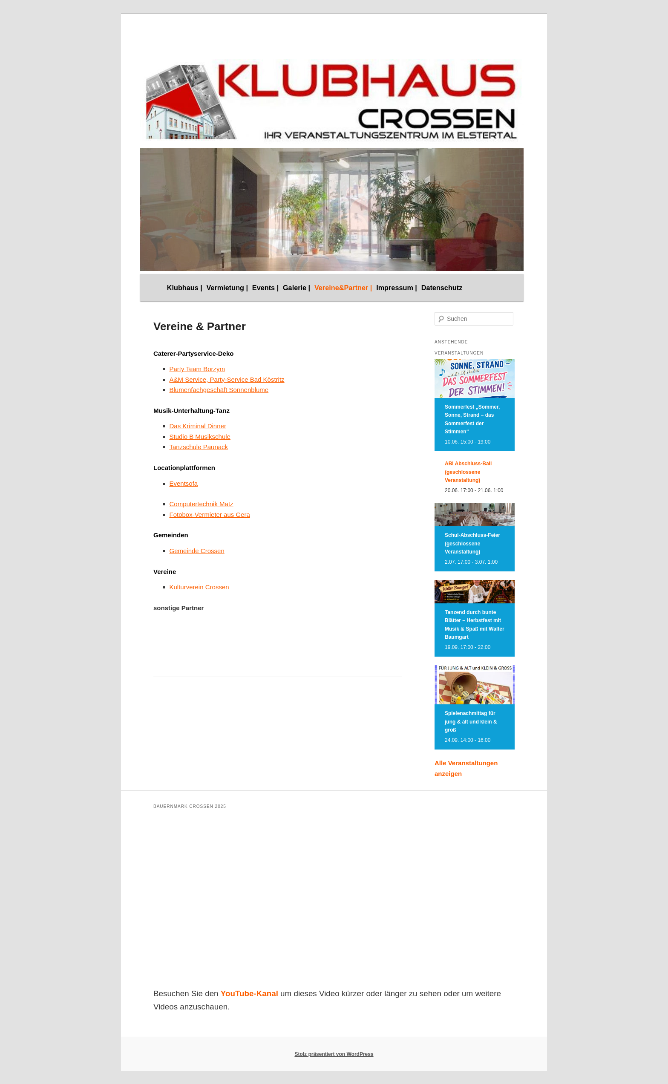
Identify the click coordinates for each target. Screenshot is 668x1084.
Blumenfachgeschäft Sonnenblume (219, 389)
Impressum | (396, 287)
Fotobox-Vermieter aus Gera (210, 514)
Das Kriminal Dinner (198, 426)
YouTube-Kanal (249, 993)
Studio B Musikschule (200, 436)
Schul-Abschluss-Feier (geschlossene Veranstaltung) (472, 543)
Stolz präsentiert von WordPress (333, 1054)
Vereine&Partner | (343, 287)
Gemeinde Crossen (197, 550)
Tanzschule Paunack (199, 446)
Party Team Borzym (197, 368)
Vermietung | (227, 287)
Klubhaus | (184, 287)
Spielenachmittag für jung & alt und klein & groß (471, 721)
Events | (265, 287)
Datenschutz (442, 287)
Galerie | (296, 287)
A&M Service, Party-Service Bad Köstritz (227, 379)
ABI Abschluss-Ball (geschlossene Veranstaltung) (468, 472)
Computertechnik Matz (201, 503)
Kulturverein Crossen (199, 587)
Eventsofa (184, 483)
